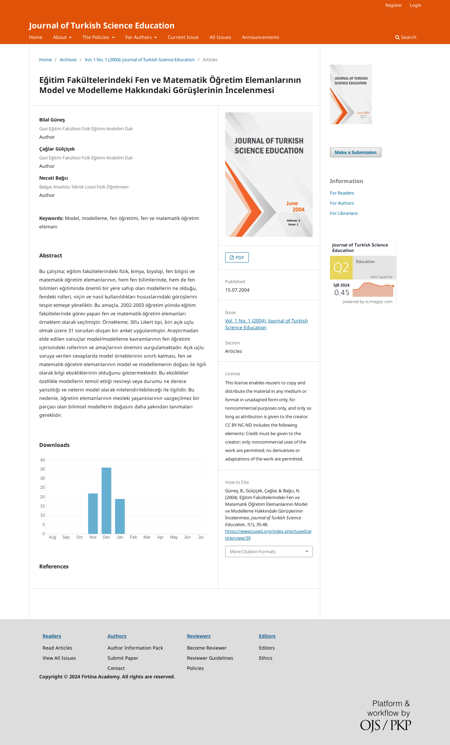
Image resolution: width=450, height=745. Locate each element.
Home (35, 37)
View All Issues (59, 658)
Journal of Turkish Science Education (102, 25)
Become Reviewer (207, 648)
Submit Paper (123, 658)
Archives (68, 60)
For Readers (342, 193)
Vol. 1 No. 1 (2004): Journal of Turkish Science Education (140, 60)
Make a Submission (356, 152)
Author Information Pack (135, 648)
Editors (267, 648)
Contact (116, 668)
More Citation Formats (253, 551)
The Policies (96, 37)
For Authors (139, 37)
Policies (195, 668)
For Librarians (344, 213)
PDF (239, 257)
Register (393, 5)
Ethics (266, 658)
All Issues (220, 37)
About (60, 37)
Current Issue (183, 37)
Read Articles (57, 648)
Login (415, 5)
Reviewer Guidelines (210, 658)
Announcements (260, 37)
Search (406, 37)
